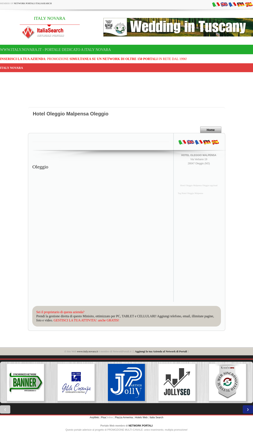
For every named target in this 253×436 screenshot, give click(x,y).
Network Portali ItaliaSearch (33, 3)
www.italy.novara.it (87, 351)
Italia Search (156, 417)
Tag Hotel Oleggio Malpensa (190, 193)
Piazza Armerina (124, 417)
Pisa (103, 417)
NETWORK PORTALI (141, 425)
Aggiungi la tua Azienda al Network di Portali (161, 351)
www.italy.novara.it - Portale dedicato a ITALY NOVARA (55, 50)
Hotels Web (141, 417)
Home (211, 130)
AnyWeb (94, 417)
